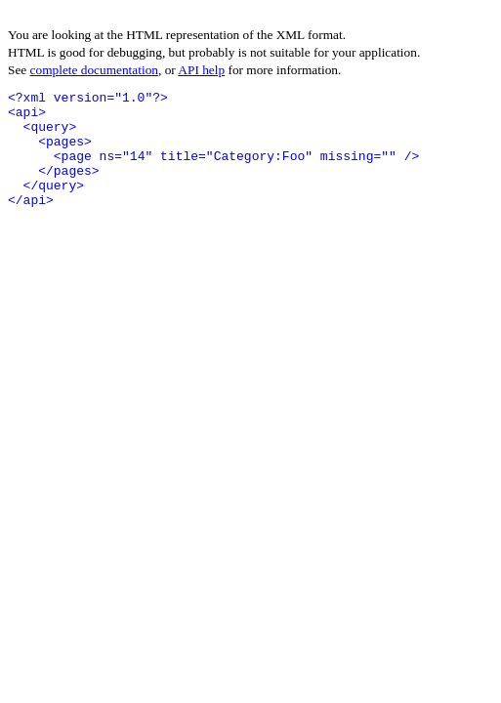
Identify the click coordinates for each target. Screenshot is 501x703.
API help (201, 69)
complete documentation (94, 69)
